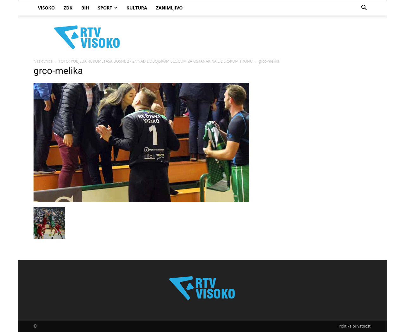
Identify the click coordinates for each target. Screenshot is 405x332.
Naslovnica (43, 61)
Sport (107, 8)
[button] (363, 8)
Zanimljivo (169, 8)
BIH (85, 8)
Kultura (137, 8)
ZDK (68, 8)
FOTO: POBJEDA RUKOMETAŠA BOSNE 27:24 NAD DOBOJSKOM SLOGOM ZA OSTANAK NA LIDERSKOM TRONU (156, 61)
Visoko (46, 8)
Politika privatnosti (355, 326)
